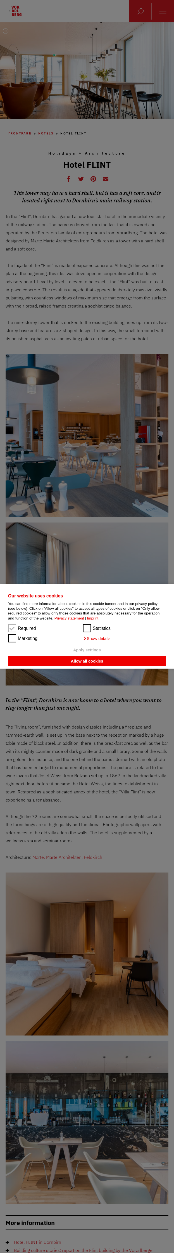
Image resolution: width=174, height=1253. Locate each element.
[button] (97, 638)
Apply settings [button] (87, 650)
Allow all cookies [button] (87, 661)
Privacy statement (69, 618)
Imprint (93, 618)
